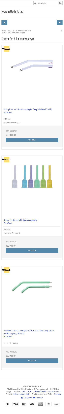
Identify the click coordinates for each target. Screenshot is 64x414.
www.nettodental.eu (12, 11)
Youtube (38, 398)
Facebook (26, 398)
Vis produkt (32, 140)
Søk (60, 3)
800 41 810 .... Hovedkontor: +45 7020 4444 (40, 391)
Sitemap (57, 394)
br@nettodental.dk (21, 394)
